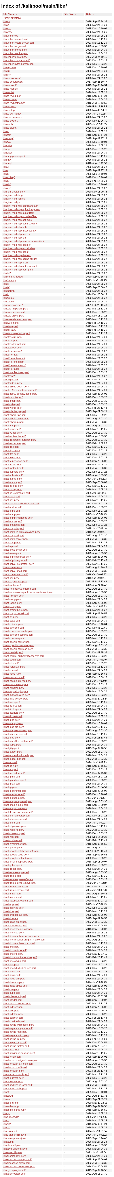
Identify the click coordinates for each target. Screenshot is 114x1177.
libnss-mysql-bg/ (12, 96)
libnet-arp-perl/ (11, 1049)
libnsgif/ (7, 135)
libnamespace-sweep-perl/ (17, 1159)
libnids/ (7, 184)
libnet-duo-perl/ (11, 911)
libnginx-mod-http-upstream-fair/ (20, 206)
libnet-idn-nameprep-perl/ (16, 815)
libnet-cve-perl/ (11, 989)
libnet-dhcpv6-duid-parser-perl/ (19, 968)
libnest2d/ (8, 1095)
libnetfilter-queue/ (12, 351)
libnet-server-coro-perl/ (15, 574)
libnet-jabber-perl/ (12, 751)
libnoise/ (7, 152)
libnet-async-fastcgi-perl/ (16, 1046)
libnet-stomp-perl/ (12, 478)
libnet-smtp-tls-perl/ (13, 528)
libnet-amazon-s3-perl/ (15, 1067)
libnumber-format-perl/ (15, 57)
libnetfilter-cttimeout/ (14, 358)
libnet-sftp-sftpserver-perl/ (17, 556)
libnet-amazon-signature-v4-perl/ (20, 1060)
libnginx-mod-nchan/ (14, 198)
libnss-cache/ (10, 127)
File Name (9, 14)
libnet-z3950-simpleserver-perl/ (20, 390)
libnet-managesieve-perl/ (16, 695)
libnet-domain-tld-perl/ (15, 925)
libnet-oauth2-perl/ (13, 652)
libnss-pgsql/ (10, 85)
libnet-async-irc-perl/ (14, 1039)
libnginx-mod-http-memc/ (16, 234)
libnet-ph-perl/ (10, 617)
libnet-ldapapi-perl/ (13, 723)
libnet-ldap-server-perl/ (15, 734)
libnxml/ (7, 28)
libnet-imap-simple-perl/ (15, 805)
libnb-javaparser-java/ (14, 1138)
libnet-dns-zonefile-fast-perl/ (18, 929)
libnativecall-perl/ (12, 1145)
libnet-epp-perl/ (11, 904)
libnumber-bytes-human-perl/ (18, 64)
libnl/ (5, 170)
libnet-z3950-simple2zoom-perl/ (20, 393)
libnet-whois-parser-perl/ (16, 418)
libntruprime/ (9, 67)
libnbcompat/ (10, 1131)
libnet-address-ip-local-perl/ (17, 1085)
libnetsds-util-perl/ (12, 337)
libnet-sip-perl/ (10, 546)
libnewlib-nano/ (11, 323)
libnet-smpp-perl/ (12, 542)
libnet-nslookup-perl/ (14, 666)
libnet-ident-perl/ (12, 822)
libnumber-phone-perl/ (15, 49)
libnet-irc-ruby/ (10, 766)
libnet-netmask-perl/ (14, 677)
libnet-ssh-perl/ (11, 500)
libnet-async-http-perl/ (15, 1042)
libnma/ (7, 159)
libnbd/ (6, 1127)
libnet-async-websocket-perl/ (18, 1024)
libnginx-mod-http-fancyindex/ (19, 248)
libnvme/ (7, 32)
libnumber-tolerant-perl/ (15, 39)
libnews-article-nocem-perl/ (17, 319)
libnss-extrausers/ (12, 117)
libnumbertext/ (10, 35)
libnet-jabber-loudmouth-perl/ (18, 755)
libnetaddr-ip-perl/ (12, 383)
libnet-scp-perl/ (11, 578)
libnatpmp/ (8, 1141)
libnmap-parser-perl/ (14, 156)
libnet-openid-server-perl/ (16, 642)
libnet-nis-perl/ (10, 670)
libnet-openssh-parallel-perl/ (18, 631)
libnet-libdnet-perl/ (12, 716)
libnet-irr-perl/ (10, 762)
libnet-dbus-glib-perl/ (14, 978)
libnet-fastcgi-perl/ (12, 897)
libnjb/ (6, 174)
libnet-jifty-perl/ (11, 748)
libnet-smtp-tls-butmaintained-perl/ (21, 532)
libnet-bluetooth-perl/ (14, 1021)
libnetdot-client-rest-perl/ (16, 372)
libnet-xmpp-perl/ (12, 401)
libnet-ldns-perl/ (11, 720)
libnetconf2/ (9, 376)
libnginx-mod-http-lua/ (15, 237)
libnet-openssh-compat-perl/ (18, 634)
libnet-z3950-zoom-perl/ (16, 386)
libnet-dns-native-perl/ (15, 950)
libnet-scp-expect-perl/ (15, 581)
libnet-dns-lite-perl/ (13, 954)
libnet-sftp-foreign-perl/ (15, 560)
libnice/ (7, 188)
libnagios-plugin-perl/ (14, 1170)
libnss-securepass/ (13, 81)
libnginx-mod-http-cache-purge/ (20, 259)
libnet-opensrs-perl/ (13, 638)
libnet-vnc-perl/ (11, 425)
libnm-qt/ (7, 163)
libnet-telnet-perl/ (12, 457)
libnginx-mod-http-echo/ (15, 252)
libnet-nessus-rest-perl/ (15, 684)
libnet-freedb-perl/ (12, 869)
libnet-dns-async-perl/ (14, 961)
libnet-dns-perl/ (11, 947)
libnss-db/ (8, 124)
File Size (69, 14)
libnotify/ (7, 145)
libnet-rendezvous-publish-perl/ (19, 588)
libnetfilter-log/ (10, 354)
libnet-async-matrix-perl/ (16, 1035)
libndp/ (6, 1113)
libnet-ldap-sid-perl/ (13, 727)
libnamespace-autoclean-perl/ (19, 1166)
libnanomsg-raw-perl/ (14, 1156)
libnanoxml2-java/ (12, 1152)
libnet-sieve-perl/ (12, 553)
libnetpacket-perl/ (12, 347)
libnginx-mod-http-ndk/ (15, 227)
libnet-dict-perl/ (11, 964)
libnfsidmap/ (9, 280)
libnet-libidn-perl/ (12, 709)
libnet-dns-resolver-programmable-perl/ (24, 939)
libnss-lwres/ (9, 106)
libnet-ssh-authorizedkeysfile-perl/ (21, 503)
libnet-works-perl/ (12, 408)
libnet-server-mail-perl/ (15, 571)
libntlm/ (7, 74)
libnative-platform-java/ (15, 1148)
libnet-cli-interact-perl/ (14, 996)
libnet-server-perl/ (12, 567)
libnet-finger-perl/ (12, 893)
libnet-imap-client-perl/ (15, 808)
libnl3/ (6, 167)
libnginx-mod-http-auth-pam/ (18, 269)
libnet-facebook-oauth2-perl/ (18, 900)
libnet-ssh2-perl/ (11, 496)
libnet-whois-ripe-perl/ (14, 411)
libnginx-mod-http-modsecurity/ (19, 230)
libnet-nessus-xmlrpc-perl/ (17, 681)
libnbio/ (7, 1124)
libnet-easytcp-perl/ (13, 908)
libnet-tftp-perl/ (11, 454)
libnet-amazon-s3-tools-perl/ (18, 1063)
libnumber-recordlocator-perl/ (18, 42)
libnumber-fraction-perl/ (15, 53)
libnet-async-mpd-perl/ (15, 1032)
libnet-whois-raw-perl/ (14, 415)
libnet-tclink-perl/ (12, 464)
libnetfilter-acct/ (11, 369)
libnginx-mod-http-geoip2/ (17, 245)
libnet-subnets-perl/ (13, 471)
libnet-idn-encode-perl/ (15, 819)
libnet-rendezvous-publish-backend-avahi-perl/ (28, 592)
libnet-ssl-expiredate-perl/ (16, 493)
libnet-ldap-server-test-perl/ (17, 730)
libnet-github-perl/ (12, 865)
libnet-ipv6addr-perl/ (14, 773)
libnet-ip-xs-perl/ (11, 783)
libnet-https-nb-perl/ (13, 830)
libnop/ (6, 149)
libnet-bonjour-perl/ (13, 1017)
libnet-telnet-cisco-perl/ (15, 461)
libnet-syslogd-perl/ (13, 468)
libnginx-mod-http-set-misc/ (17, 220)
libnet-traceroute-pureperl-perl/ (19, 440)
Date (88, 14)
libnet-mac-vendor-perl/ (15, 698)
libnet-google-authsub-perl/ (17, 858)
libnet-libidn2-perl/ (12, 705)
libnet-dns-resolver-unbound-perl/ (21, 936)
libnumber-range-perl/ (14, 46)
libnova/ (7, 142)
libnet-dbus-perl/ (12, 975)
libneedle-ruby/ (11, 1106)
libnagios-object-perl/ (14, 1173)
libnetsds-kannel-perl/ (14, 344)
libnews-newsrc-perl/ (14, 312)
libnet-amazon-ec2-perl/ (16, 1074)
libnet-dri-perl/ (10, 918)
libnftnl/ (7, 273)
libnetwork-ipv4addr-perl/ (16, 333)
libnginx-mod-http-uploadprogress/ (21, 209)
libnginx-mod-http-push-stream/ (20, 223)
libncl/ (6, 1120)
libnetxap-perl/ (10, 326)
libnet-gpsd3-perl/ (12, 847)
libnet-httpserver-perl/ (14, 826)
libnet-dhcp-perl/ (12, 971)
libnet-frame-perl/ (12, 876)
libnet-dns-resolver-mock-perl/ (19, 943)
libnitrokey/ (9, 177)
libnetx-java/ (9, 330)
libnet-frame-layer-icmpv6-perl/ (19, 883)
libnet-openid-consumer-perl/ (18, 645)
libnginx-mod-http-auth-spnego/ (20, 266)
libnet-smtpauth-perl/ (14, 525)
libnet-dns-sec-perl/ (13, 932)
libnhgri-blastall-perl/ (14, 191)
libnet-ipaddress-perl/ (14, 780)
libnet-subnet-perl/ (13, 475)
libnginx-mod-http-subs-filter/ (18, 213)
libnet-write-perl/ (11, 404)
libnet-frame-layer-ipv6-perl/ (18, 879)
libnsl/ (6, 131)
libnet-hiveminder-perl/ (15, 844)
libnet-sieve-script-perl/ (15, 549)
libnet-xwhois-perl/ (13, 397)
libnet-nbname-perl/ (13, 688)
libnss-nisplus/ (10, 88)
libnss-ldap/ (9, 110)
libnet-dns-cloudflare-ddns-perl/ (20, 957)
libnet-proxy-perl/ (12, 606)
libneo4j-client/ (11, 1102)
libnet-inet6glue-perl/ (14, 798)
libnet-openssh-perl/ (14, 627)
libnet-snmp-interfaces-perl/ (18, 517)
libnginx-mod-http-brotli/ (15, 262)
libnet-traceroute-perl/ (14, 443)
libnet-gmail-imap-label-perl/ (18, 861)
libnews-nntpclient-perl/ (15, 308)
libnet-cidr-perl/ (11, 1010)
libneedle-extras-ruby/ (15, 1110)
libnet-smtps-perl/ (12, 521)
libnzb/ (6, 21)
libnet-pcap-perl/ (12, 620)
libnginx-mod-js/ (11, 202)
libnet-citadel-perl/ (12, 1000)
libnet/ (6, 1092)
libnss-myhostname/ (14, 103)
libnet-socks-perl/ (12, 507)
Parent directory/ (12, 18)
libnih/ (6, 181)
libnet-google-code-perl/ (16, 854)
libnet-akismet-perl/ (13, 1078)
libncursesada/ (11, 1117)
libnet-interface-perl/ (14, 794)
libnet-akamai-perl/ (13, 1081)
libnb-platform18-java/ (15, 1134)
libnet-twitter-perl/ (12, 432)
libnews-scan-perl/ (13, 305)
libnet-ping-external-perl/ (16, 613)
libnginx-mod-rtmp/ (13, 195)
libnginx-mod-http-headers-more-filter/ (23, 241)
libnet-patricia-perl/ (13, 624)
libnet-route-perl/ (12, 585)
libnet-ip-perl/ (10, 787)
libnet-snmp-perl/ (12, 514)
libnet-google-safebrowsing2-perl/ (21, 851)
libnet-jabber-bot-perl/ (14, 759)
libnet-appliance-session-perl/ (19, 1053)
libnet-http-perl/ (11, 837)
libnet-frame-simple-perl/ (16, 872)
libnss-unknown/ (12, 78)
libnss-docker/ (10, 120)
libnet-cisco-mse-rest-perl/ (17, 1003)
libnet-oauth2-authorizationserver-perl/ (23, 656)
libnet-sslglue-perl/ (13, 486)
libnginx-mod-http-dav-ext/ (17, 255)
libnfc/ (6, 294)
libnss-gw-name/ (12, 113)
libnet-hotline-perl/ (12, 840)
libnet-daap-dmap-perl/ (15, 986)
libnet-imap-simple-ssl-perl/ (17, 801)
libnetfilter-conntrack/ (14, 365)
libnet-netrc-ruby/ (12, 673)
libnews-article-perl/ (13, 315)
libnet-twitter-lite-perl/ (14, 436)
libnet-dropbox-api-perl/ (15, 915)
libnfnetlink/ (9, 291)
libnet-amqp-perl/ (12, 1056)
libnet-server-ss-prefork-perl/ (18, 564)
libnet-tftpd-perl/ (11, 450)
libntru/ (6, 71)
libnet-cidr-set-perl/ (13, 1007)
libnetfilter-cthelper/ (13, 362)
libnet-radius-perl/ (12, 603)
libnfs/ (6, 284)
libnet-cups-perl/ (11, 993)
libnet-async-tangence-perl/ (17, 1028)
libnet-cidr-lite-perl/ (13, 1014)
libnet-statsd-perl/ (12, 482)
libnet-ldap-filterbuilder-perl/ (18, 741)
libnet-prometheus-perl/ (15, 610)
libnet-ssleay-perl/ (12, 489)
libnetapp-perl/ (10, 379)
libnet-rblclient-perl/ (13, 595)
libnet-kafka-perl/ (12, 744)
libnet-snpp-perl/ (12, 510)
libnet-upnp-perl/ (12, 429)
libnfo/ (6, 287)
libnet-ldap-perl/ (11, 737)
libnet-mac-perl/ (11, 702)
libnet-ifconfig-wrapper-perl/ (18, 812)
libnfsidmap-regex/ (13, 276)
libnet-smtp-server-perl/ (15, 539)
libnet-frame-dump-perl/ (15, 886)
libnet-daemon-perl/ (13, 982)
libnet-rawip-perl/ (12, 599)
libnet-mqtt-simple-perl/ (15, 691)
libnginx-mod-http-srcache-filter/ (20, 216)
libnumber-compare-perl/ (16, 60)
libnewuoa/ (9, 301)
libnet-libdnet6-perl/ (13, 712)
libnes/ (6, 1099)
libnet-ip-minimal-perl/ (14, 791)
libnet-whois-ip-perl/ (13, 422)
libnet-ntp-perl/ (11, 663)
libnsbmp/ (8, 138)
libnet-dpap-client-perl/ (15, 922)
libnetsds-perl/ (10, 340)
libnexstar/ (8, 298)
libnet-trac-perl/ (11, 447)
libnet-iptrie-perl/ (12, 776)
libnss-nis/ (8, 92)
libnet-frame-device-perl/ (16, 890)
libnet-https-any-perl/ (14, 833)
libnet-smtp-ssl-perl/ (13, 535)
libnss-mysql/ (10, 99)
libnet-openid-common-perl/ (18, 649)
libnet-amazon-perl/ (13, 1071)
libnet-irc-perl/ (10, 769)
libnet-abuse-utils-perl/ (15, 1088)
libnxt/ (6, 25)
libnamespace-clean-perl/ (16, 1163)
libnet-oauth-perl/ (12, 659)
